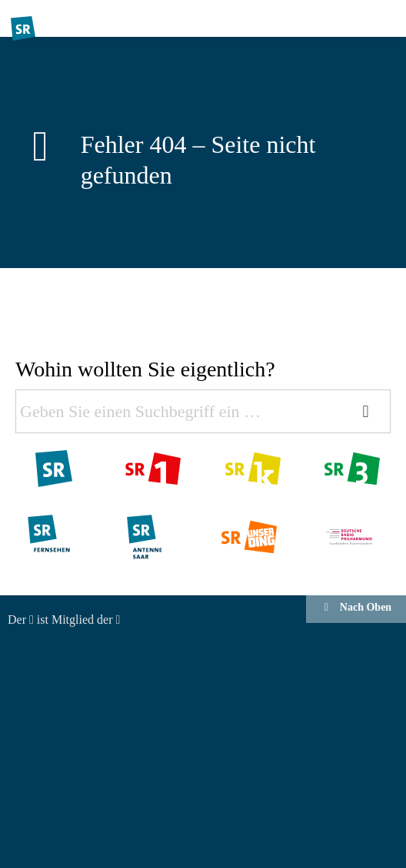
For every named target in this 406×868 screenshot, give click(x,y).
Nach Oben (356, 607)
